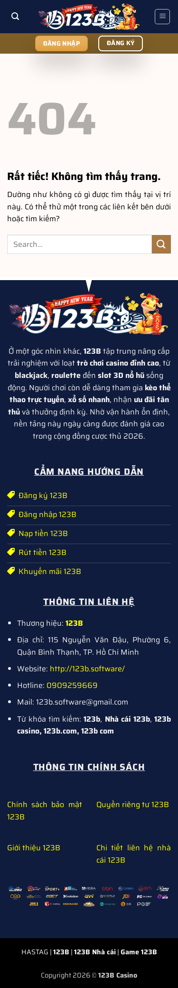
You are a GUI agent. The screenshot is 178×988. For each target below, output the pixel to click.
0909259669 (72, 685)
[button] (15, 17)
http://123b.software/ (87, 669)
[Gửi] (161, 244)
